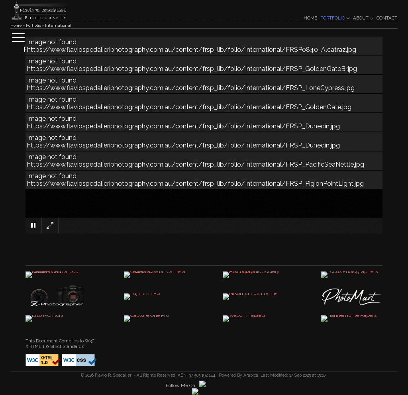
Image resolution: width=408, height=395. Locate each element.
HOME (310, 18)
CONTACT (387, 18)
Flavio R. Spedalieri (113, 375)
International (58, 25)
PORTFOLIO (335, 18)
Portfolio (33, 25)
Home (16, 25)
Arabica (250, 375)
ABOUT (363, 18)
